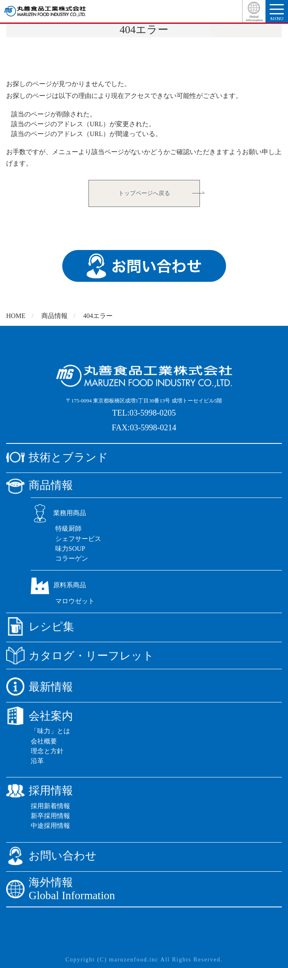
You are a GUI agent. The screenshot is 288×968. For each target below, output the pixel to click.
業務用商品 (58, 512)
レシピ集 (40, 626)
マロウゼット (75, 601)
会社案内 (39, 716)
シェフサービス (78, 538)
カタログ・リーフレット (80, 655)
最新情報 (39, 686)
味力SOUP (70, 548)
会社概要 (44, 741)
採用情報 (39, 791)
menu (277, 12)
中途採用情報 (50, 825)
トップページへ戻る (144, 193)
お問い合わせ (51, 856)
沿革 (37, 760)
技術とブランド (57, 457)
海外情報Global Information (60, 889)
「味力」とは (50, 730)
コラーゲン (71, 558)
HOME (15, 315)
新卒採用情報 (50, 815)
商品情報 (54, 315)
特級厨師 (68, 528)
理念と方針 (47, 751)
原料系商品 (58, 585)
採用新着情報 (50, 805)
